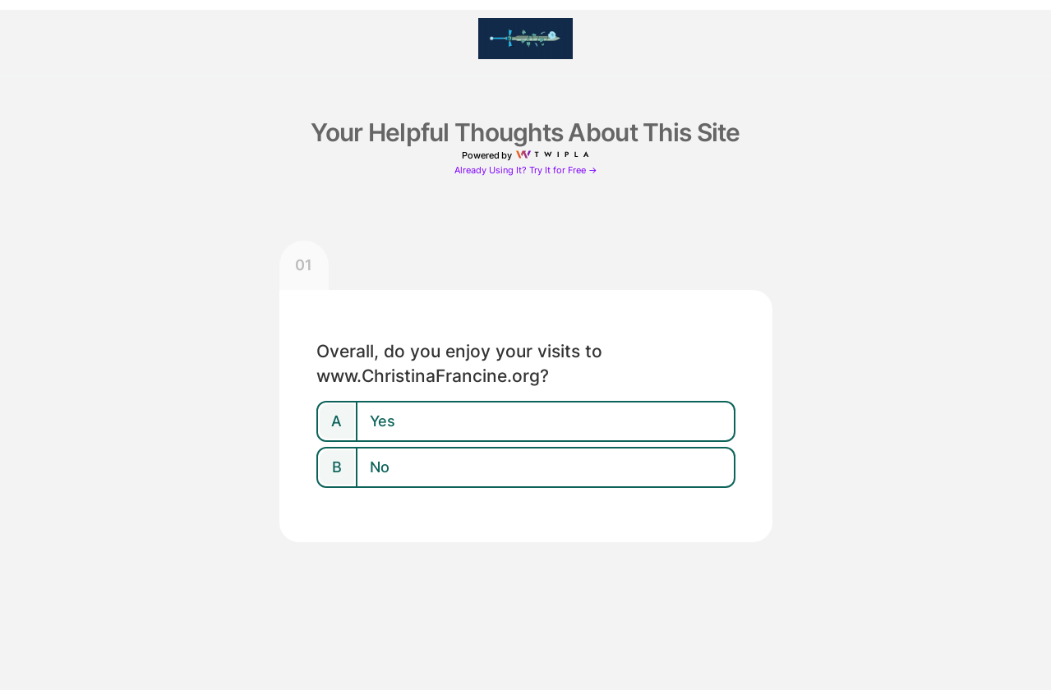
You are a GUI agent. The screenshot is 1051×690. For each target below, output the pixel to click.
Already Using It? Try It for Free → (525, 170)
